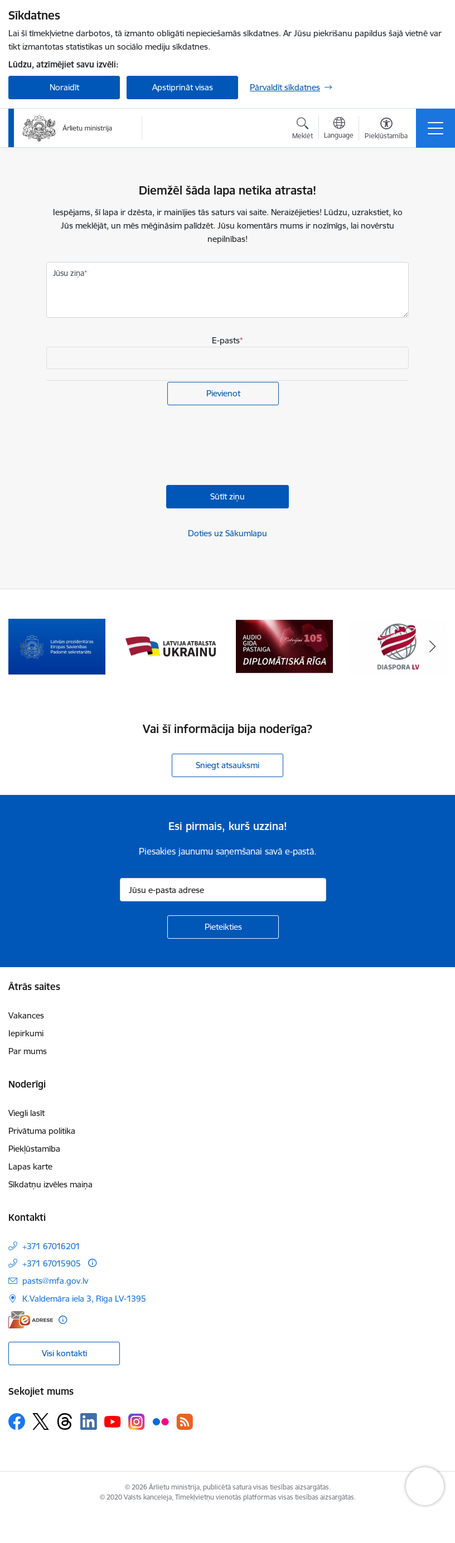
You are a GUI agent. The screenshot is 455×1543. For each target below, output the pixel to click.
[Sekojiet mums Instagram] (136, 1422)
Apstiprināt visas (182, 87)
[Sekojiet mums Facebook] (16, 1421)
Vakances (26, 1015)
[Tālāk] (432, 646)
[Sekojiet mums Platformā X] (40, 1421)
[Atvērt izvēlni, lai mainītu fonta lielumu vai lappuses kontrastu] (386, 130)
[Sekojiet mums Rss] (184, 1422)
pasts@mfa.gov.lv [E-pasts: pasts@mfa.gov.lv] (55, 1280)
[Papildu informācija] (92, 1263)
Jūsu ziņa (68, 273)
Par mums (27, 1051)
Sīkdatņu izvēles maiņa (50, 1184)
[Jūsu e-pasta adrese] (223, 889)
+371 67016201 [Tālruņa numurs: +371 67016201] (51, 1246)
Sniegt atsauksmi (227, 765)
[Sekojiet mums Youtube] (112, 1421)
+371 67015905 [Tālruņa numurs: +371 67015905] (51, 1263)
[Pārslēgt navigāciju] (435, 128)
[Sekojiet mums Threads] (64, 1421)
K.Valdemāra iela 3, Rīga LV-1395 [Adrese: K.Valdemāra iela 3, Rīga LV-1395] (84, 1298)
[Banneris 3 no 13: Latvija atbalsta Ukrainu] (284, 646)
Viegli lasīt (26, 1113)
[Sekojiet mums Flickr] (160, 1421)
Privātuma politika (41, 1130)
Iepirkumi (25, 1033)
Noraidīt (64, 87)
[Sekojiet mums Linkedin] (88, 1421)
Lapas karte (30, 1166)
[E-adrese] (30, 1320)
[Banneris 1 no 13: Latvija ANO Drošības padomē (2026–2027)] (56, 646)
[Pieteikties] (223, 927)
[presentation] (131, 446)
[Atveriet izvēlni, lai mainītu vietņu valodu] (338, 129)
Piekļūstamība (34, 1148)
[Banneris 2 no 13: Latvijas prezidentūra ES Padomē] (170, 646)
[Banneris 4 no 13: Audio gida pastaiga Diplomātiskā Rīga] (398, 646)
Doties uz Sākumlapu (227, 533)
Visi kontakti (64, 1353)
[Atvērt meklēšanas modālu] (302, 130)
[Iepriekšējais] (23, 646)
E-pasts (226, 340)
